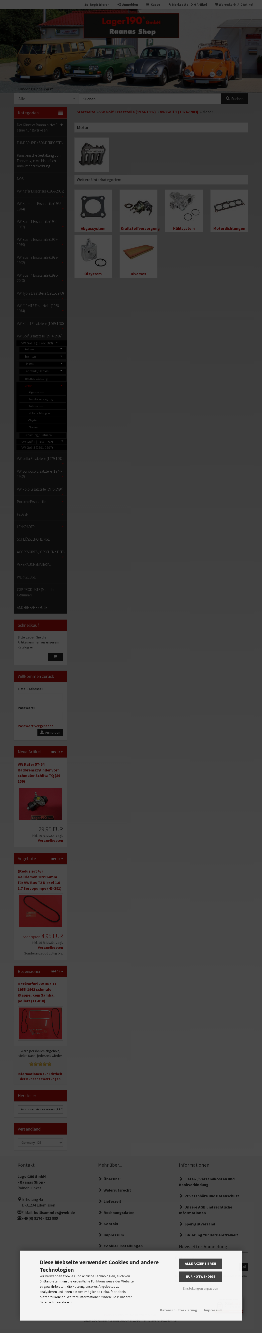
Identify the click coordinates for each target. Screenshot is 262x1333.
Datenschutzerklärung (178, 1310)
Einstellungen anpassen (200, 1288)
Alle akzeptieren (200, 1263)
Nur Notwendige (200, 1276)
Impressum (213, 1310)
